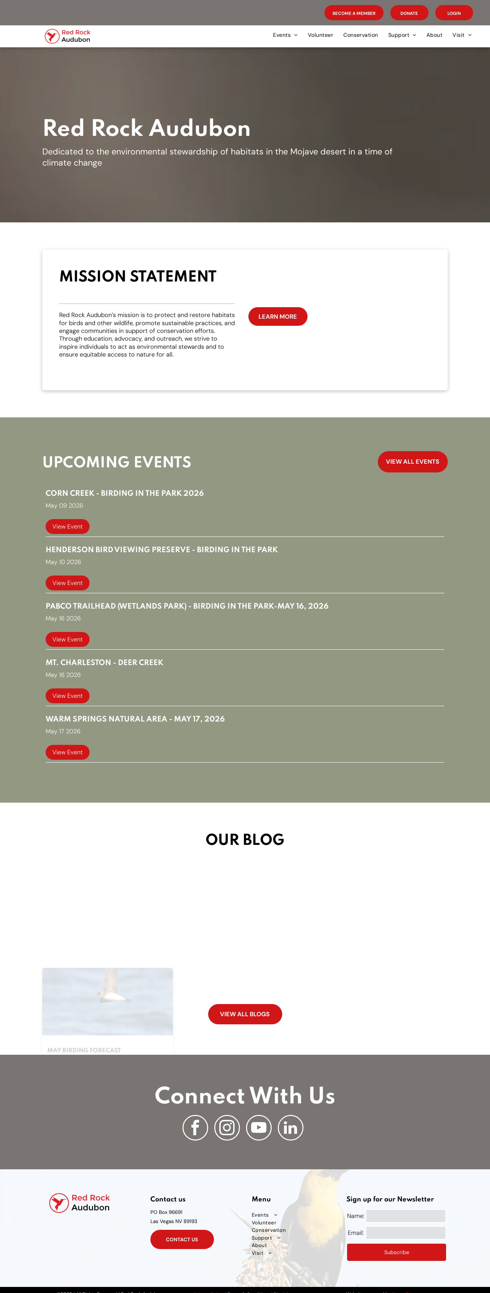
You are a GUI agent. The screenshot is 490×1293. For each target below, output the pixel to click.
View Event (67, 526)
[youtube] (259, 1128)
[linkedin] (290, 1128)
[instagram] (227, 1128)
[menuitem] (285, 35)
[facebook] (195, 1128)
